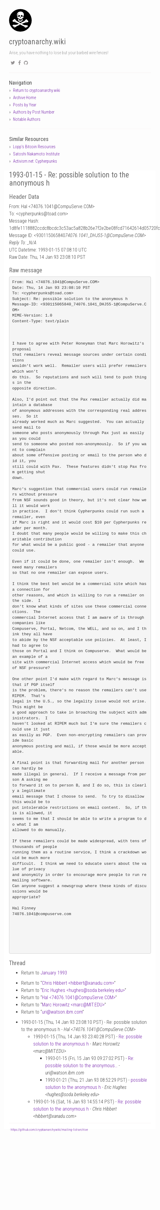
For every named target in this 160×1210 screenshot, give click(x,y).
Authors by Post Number (33, 112)
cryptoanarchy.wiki (37, 41)
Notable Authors (26, 119)
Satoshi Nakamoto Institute (36, 154)
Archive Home (24, 97)
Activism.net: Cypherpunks (35, 161)
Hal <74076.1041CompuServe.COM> (78, 997)
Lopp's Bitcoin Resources (34, 146)
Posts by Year (24, 104)
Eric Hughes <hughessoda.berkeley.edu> (83, 990)
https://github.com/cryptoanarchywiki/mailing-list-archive (49, 1130)
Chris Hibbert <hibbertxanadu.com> (78, 983)
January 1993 (53, 973)
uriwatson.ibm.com (62, 1012)
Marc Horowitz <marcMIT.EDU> (73, 1005)
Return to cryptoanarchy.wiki (36, 90)
